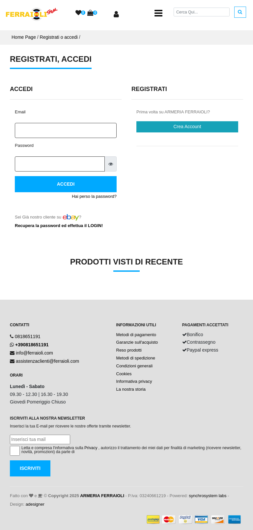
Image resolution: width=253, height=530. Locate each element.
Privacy (90, 448)
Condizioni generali (134, 365)
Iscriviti (30, 468)
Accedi (66, 184)
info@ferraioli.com (34, 353)
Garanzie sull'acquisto (137, 342)
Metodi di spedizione (135, 358)
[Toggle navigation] (158, 13)
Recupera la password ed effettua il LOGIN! (59, 225)
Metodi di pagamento (136, 334)
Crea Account (187, 126)
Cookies (124, 373)
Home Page (24, 37)
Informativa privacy (134, 381)
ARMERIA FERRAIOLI (102, 495)
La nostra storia (131, 389)
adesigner (35, 504)
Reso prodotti (129, 350)
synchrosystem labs (207, 495)
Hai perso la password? (94, 196)
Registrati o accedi (59, 37)
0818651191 (28, 336)
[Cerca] (202, 12)
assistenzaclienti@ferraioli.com (47, 361)
